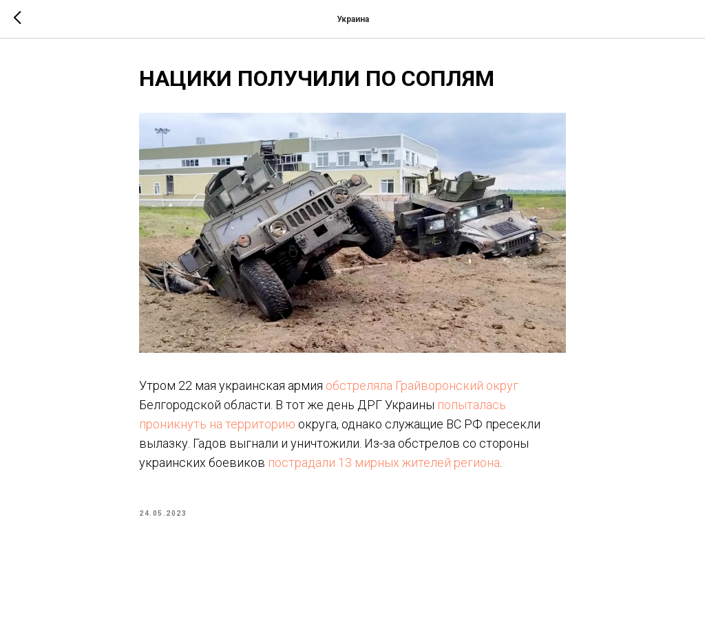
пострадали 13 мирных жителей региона (384, 462)
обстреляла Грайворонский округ (422, 385)
